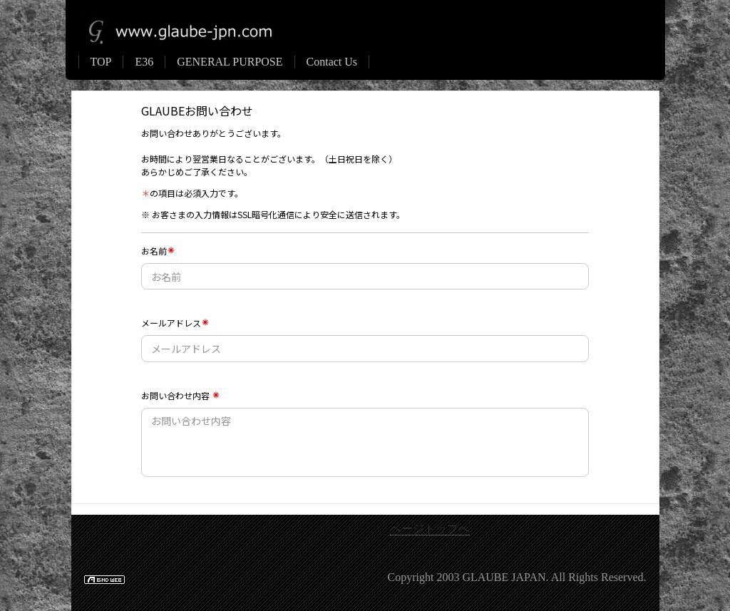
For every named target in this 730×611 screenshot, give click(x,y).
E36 (144, 62)
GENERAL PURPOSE (229, 62)
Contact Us (332, 62)
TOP (101, 62)
